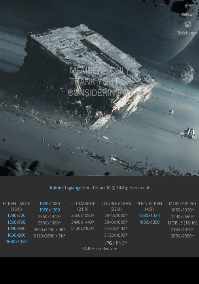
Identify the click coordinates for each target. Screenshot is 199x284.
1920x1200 (49, 210)
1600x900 (16, 235)
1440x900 (16, 228)
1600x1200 (149, 222)
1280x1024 (149, 215)
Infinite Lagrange (65, 188)
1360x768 (16, 222)
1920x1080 (49, 203)
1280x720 (16, 215)
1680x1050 (16, 241)
